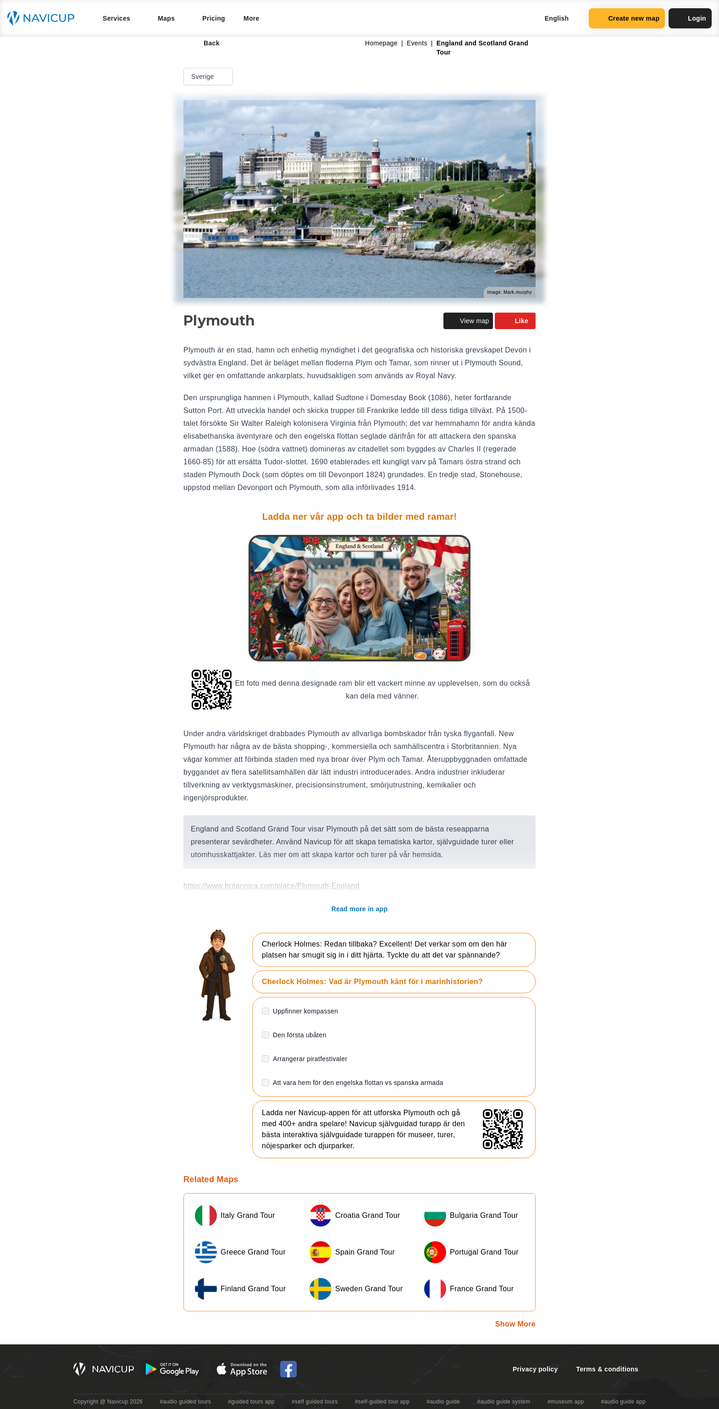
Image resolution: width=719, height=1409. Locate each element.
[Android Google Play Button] (172, 1369)
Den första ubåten (299, 1035)
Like (515, 320)
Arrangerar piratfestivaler (310, 1058)
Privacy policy (535, 1369)
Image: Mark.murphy (509, 292)
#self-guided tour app (382, 1401)
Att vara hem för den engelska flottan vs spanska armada (358, 1082)
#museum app (566, 1401)
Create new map (626, 18)
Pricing (213, 18)
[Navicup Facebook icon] (288, 1369)
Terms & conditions (607, 1369)
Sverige (209, 76)
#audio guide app (623, 1401)
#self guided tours (315, 1401)
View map (468, 320)
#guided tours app (251, 1401)
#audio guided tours (185, 1401)
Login (690, 18)
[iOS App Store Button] (242, 1369)
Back (205, 43)
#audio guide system (503, 1401)
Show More (515, 1324)
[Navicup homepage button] (44, 18)
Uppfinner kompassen (305, 1011)
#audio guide (443, 1401)
